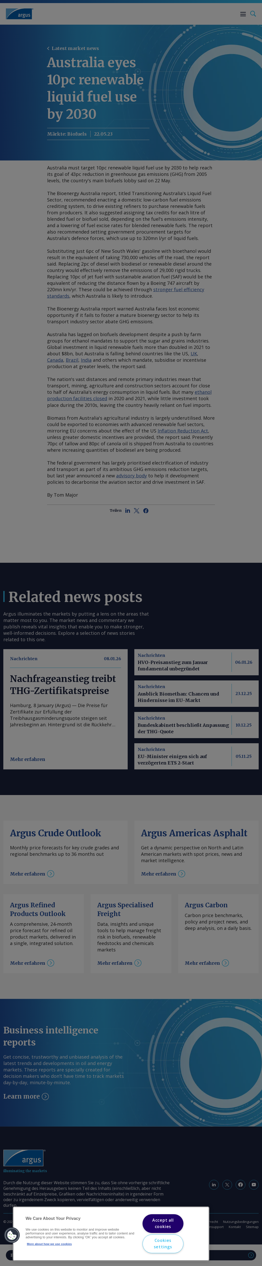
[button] (12, 1235)
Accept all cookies (163, 1223)
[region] (111, 1234)
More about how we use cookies (49, 1243)
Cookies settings (163, 1244)
